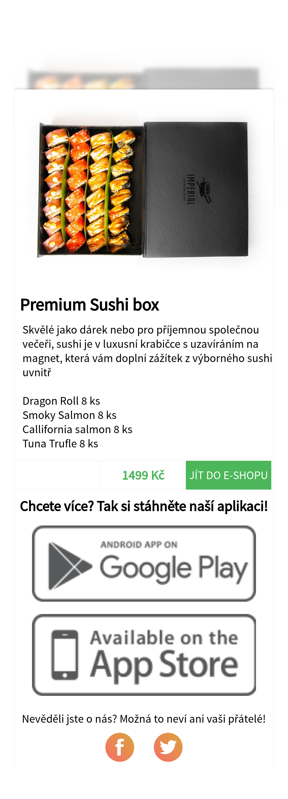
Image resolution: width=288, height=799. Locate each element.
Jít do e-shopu (228, 475)
